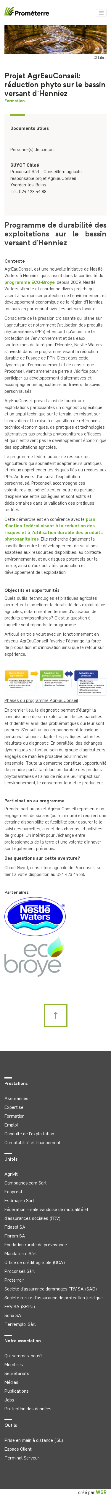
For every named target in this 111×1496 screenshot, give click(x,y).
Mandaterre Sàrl (20, 1253)
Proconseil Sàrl (19, 1271)
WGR (101, 1492)
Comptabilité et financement (32, 1142)
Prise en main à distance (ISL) (33, 1440)
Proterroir (14, 1280)
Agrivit (11, 1174)
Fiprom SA (14, 1236)
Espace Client (18, 1449)
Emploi (11, 1125)
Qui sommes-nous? (23, 1356)
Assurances (16, 1098)
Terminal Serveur (21, 1458)
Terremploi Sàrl (20, 1324)
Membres (13, 1364)
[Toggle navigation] (101, 13)
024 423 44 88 (32, 191)
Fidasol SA (14, 1227)
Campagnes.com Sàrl (25, 1183)
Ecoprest (13, 1192)
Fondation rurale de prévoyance (35, 1245)
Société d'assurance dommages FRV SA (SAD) (50, 1289)
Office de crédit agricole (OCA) (34, 1262)
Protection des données (28, 1408)
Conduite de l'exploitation (29, 1134)
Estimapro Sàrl (19, 1200)
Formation (14, 101)
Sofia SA (12, 1315)
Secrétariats (16, 1373)
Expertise (13, 1107)
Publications (16, 1391)
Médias (11, 1382)
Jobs (9, 1400)
